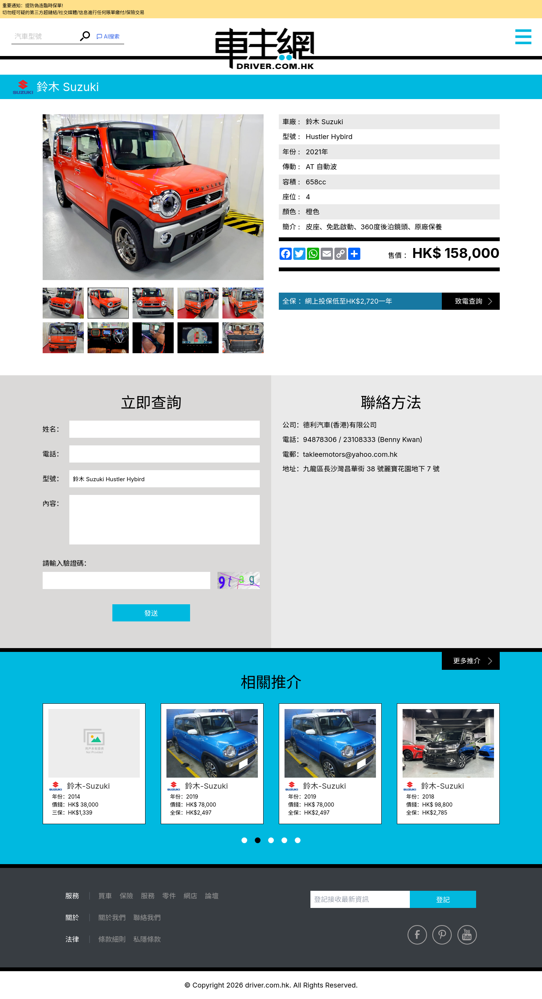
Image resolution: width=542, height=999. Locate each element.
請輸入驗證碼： (67, 563)
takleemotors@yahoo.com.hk (350, 454)
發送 (151, 613)
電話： (53, 454)
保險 (126, 896)
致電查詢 (469, 301)
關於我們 (112, 918)
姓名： (53, 429)
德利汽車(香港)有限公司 (340, 425)
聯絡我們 (147, 918)
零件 (169, 896)
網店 (190, 896)
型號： (53, 479)
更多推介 (467, 661)
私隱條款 (147, 939)
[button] (244, 840)
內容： (53, 504)
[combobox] (44, 37)
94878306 (320, 439)
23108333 (359, 439)
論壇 (212, 896)
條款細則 (112, 939)
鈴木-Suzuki (79, 786)
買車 (105, 896)
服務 (148, 896)
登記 (443, 900)
